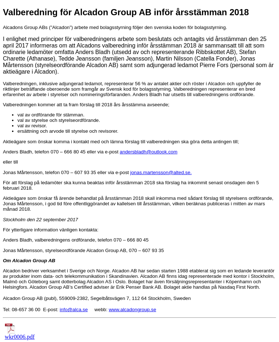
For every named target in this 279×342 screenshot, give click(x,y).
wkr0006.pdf (20, 334)
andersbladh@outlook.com (149, 151)
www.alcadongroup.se (132, 309)
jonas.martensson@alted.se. (160, 172)
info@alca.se (74, 309)
